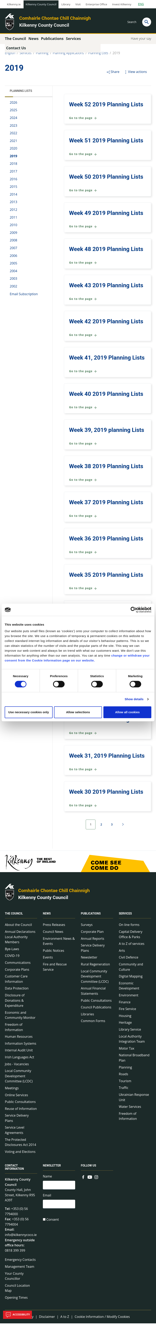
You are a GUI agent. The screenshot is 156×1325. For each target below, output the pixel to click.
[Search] (146, 22)
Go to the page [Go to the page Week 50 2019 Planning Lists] (83, 192)
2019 (116, 54)
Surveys (87, 926)
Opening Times (16, 1299)
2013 (13, 203)
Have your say (141, 40)
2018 (13, 165)
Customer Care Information (16, 981)
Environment (128, 997)
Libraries (87, 1016)
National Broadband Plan (134, 1059)
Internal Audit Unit (19, 1052)
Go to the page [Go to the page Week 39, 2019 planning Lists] (83, 445)
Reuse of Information (21, 1110)
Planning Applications (68, 54)
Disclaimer (47, 1318)
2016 (13, 180)
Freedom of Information (14, 1029)
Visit (78, 4)
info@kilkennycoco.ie (21, 1236)
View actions (135, 73)
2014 (13, 196)
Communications (17, 964)
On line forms (129, 926)
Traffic (123, 1089)
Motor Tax (126, 1050)
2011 (13, 219)
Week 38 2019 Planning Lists (106, 467)
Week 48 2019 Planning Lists (106, 250)
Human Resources (18, 1038)
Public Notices (53, 952)
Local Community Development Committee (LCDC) (18, 1077)
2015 (13, 188)
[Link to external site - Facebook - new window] (83, 1178)
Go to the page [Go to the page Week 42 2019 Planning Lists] (83, 337)
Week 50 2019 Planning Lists (106, 178)
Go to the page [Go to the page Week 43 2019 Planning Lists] (83, 300)
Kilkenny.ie (14, 4)
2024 (13, 119)
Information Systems (20, 1045)
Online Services (16, 1096)
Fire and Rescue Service (55, 968)
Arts (122, 952)
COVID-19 (12, 957)
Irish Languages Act (19, 1058)
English (10, 54)
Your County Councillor (14, 1278)
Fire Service (127, 1010)
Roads (123, 1075)
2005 (13, 265)
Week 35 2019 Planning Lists (106, 576)
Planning (42, 54)
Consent (52, 1222)
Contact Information (14, 1169)
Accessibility (17, 1315)
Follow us (88, 1167)
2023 (13, 127)
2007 (13, 249)
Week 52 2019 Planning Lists (106, 106)
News (47, 915)
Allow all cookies (127, 712)
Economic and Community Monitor (20, 1017)
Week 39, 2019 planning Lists (106, 431)
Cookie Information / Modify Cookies (102, 1318)
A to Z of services (131, 945)
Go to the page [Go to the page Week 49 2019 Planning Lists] (83, 228)
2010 (13, 227)
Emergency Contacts (20, 1261)
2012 (13, 211)
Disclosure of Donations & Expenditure (15, 1002)
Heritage (125, 1024)
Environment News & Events (59, 943)
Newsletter (89, 959)
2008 (13, 242)
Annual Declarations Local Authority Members (20, 938)
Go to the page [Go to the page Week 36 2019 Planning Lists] (83, 554)
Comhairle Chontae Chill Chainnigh (55, 18)
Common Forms (93, 1022)
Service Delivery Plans (17, 1120)
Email (47, 1197)
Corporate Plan (92, 933)
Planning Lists (98, 54)
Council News (53, 933)
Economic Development (129, 987)
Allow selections (78, 712)
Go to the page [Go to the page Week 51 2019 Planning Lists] (83, 156)
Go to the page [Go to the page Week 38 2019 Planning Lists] (83, 481)
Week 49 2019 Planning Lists (106, 214)
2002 (13, 288)
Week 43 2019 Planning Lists (106, 287)
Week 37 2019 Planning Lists (106, 504)
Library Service (130, 1031)
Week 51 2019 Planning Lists (106, 142)
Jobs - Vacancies (17, 1065)
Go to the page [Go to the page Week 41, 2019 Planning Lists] (83, 373)
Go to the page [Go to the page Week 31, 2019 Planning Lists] (83, 771)
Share (112, 73)
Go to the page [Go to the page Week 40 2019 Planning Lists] (83, 409)
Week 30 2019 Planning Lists (106, 793)
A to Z (64, 1318)
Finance (124, 1003)
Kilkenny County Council (41, 4)
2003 (13, 280)
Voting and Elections (20, 1153)
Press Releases (54, 926)
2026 (13, 104)
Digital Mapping (131, 978)
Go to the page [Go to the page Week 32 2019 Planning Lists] (83, 735)
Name (47, 1178)
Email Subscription (24, 295)
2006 (13, 257)
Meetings (12, 1089)
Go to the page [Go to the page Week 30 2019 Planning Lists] (83, 807)
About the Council (18, 926)
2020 (13, 150)
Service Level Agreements (14, 1132)
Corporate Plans (17, 971)
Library (65, 4)
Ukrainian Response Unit (134, 1099)
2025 (13, 112)
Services (25, 54)
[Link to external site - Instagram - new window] (96, 1178)
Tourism (125, 1082)
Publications (91, 915)
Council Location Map (17, 1290)
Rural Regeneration (95, 966)
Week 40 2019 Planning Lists (106, 395)
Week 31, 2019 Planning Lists (107, 757)
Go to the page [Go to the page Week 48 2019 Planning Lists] (83, 264)
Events (48, 959)
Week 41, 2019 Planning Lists (107, 359)
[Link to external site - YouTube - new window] (89, 1178)
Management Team (19, 1268)
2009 (13, 234)
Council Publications (96, 1009)
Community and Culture (131, 968)
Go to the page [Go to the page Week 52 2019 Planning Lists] (83, 120)
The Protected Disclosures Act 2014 (20, 1144)
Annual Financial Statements (93, 993)
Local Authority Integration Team (132, 1040)
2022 (13, 134)
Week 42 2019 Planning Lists (106, 323)
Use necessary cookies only (28, 712)
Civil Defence (128, 959)
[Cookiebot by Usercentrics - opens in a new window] (133, 610)
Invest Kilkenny (121, 4)
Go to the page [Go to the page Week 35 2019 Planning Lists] (83, 590)
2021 (13, 142)
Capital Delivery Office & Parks (130, 936)
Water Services (130, 1108)
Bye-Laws (12, 950)
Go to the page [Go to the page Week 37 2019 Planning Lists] (83, 518)
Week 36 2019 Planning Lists (106, 540)
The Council (14, 915)
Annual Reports (92, 940)
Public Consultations (20, 1103)
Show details (134, 699)
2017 (13, 173)
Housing (125, 1017)
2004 (13, 272)
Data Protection (17, 990)
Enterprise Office (96, 4)
